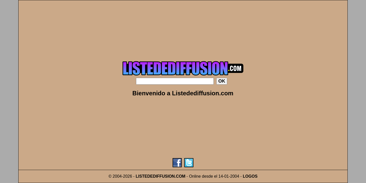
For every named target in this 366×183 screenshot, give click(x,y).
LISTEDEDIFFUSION (155, 176)
